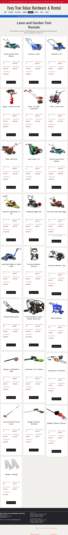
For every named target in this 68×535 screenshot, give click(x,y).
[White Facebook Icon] (31, 528)
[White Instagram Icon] (34, 528)
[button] (62, 1)
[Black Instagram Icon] (7, 2)
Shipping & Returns (34, 534)
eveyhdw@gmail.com (16, 519)
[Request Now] (11, 82)
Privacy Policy (53, 534)
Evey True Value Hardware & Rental (34, 8)
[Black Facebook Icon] (5, 2)
